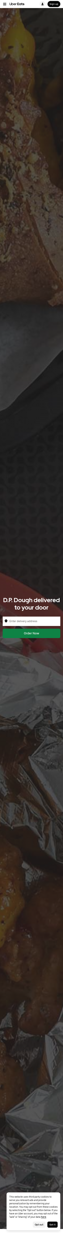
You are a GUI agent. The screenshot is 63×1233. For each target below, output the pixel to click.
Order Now (31, 633)
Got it (52, 1224)
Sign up (54, 4)
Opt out (39, 1224)
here (43, 1217)
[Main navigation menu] (5, 4)
